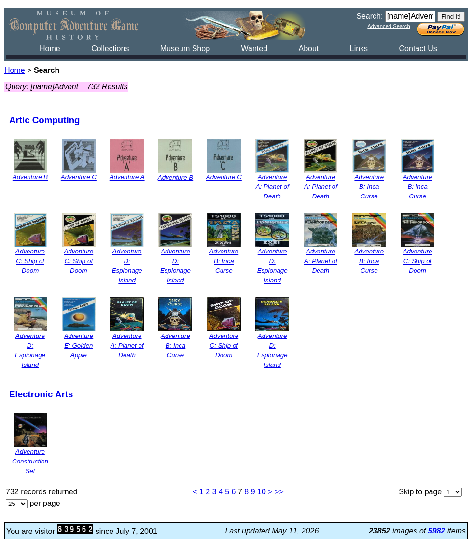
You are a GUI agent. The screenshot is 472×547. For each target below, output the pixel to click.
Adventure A (127, 177)
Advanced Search (388, 26)
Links (359, 48)
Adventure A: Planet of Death (272, 187)
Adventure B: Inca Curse (369, 187)
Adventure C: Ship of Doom (30, 261)
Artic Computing (44, 120)
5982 (436, 531)
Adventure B (30, 177)
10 (261, 492)
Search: (369, 16)
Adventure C (79, 177)
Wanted (254, 48)
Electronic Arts (41, 394)
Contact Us (418, 48)
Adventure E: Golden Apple (78, 345)
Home (50, 48)
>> (279, 492)
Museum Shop (185, 48)
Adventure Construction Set (30, 461)
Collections (110, 48)
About (308, 48)
